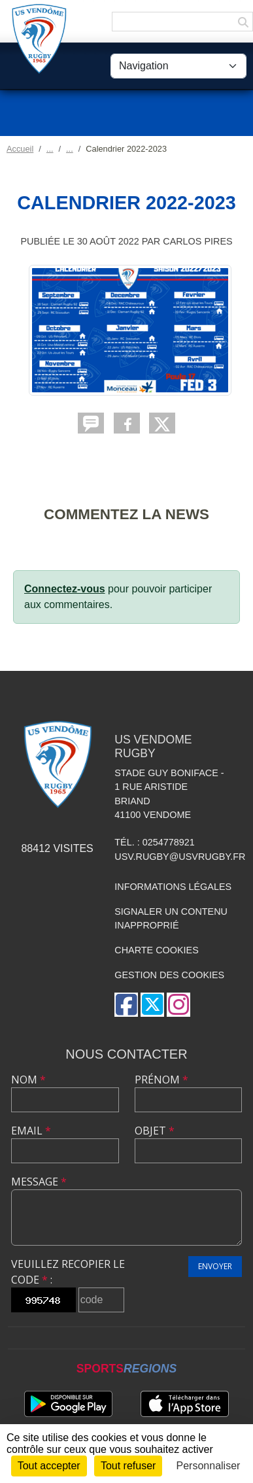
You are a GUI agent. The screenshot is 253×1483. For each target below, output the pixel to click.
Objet (155, 1130)
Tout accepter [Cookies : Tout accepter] (49, 1465)
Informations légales (172, 886)
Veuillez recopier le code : (68, 1272)
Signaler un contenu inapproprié (171, 918)
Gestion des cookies (169, 975)
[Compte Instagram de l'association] (178, 1005)
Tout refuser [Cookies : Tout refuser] (128, 1465)
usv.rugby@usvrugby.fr (179, 856)
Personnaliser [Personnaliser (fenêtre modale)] (209, 1465)
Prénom (161, 1079)
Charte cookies (156, 950)
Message (39, 1181)
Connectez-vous (64, 588)
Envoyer (215, 1266)
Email (31, 1130)
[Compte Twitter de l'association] (152, 1005)
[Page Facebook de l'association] (126, 1005)
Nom (28, 1079)
